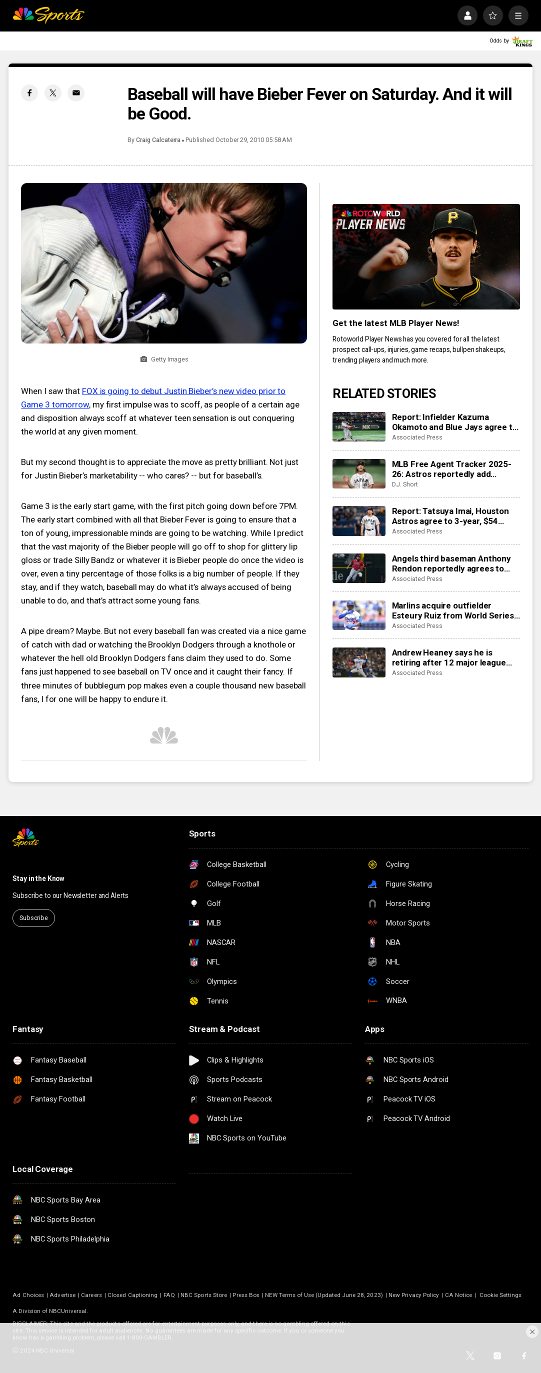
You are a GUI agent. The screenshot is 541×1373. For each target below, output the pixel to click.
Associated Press (417, 437)
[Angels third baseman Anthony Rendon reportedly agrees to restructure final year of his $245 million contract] (359, 569)
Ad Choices (28, 1295)
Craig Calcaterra (158, 140)
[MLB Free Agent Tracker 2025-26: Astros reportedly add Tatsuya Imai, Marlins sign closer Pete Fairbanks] (359, 474)
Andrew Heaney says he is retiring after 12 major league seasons (449, 658)
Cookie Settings (501, 1295)
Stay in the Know (38, 878)
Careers (91, 1295)
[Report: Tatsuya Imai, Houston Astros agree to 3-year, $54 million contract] (359, 521)
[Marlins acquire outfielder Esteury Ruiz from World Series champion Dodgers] (359, 615)
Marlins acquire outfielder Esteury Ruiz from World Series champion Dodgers (453, 610)
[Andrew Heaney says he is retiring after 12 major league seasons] (359, 663)
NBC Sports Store (203, 1295)
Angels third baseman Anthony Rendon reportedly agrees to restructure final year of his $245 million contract (451, 564)
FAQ (169, 1295)
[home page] (48, 16)
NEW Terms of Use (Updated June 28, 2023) (323, 1295)
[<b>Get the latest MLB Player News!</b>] (426, 257)
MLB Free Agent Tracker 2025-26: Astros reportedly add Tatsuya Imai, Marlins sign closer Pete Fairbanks (454, 469)
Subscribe (34, 918)
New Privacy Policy (413, 1295)
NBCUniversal (67, 1311)
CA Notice (458, 1295)
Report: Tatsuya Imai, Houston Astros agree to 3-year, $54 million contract (450, 516)
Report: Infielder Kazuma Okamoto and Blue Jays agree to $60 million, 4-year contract (455, 422)
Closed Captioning (133, 1295)
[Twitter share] (53, 93)
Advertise (63, 1295)
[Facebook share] (29, 93)
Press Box (246, 1295)
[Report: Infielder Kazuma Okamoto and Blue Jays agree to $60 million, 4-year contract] (359, 427)
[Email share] (76, 93)
